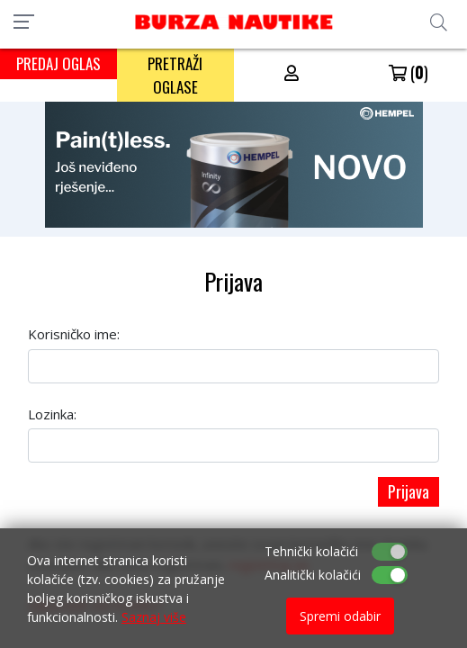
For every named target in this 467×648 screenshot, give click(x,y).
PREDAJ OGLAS (58, 63)
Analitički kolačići (313, 574)
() (408, 72)
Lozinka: (52, 414)
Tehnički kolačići (311, 551)
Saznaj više (153, 617)
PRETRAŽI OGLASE (175, 75)
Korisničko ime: (74, 334)
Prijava (408, 491)
